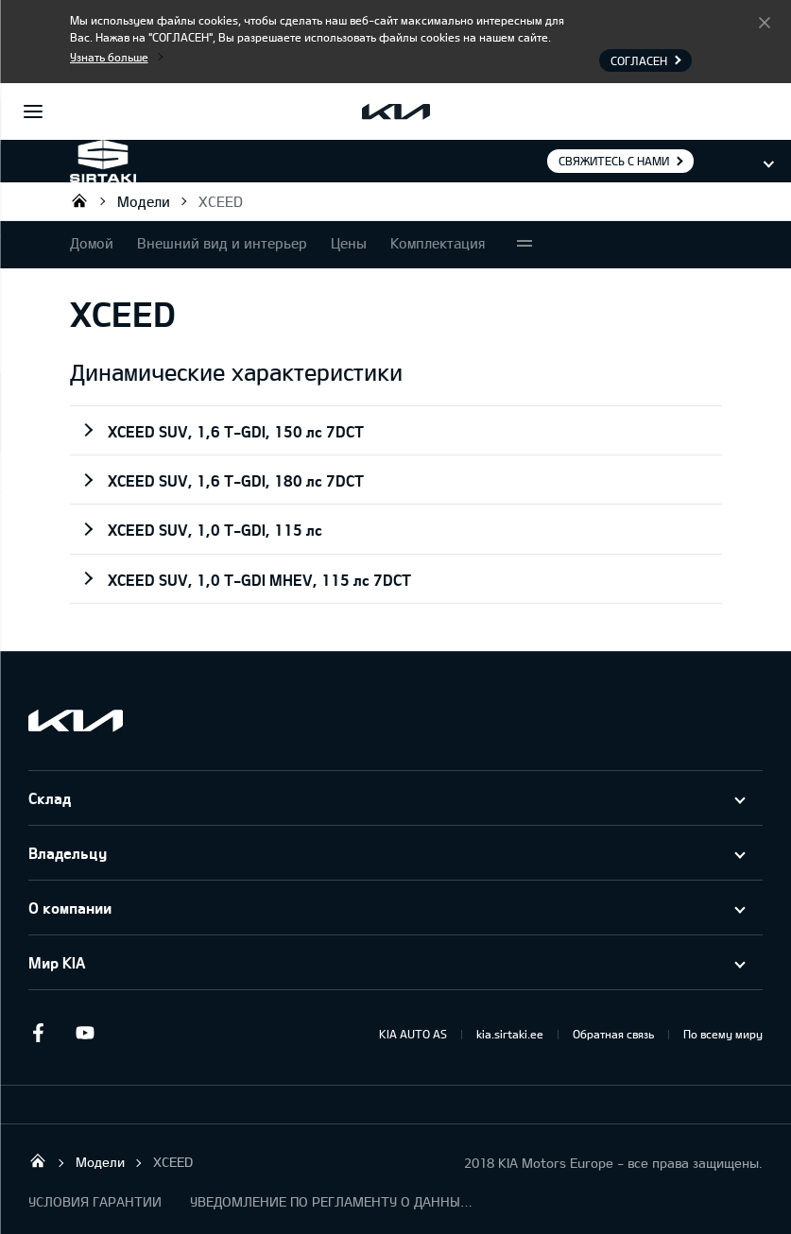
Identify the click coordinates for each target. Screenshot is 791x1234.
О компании (70, 908)
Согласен (764, 22)
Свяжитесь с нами (614, 160)
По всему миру (723, 1033)
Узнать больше (109, 56)
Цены (349, 242)
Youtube (85, 1032)
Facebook (37, 1032)
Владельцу (67, 853)
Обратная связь (613, 1033)
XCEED (220, 201)
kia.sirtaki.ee (509, 1033)
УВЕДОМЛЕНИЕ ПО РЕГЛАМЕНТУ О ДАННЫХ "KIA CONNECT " (331, 1201)
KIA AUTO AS (413, 1033)
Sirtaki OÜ (79, 200)
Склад (49, 798)
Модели (143, 201)
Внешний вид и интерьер (222, 242)
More (524, 244)
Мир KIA (56, 962)
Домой (91, 242)
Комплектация (438, 242)
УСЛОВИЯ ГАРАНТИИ (95, 1201)
